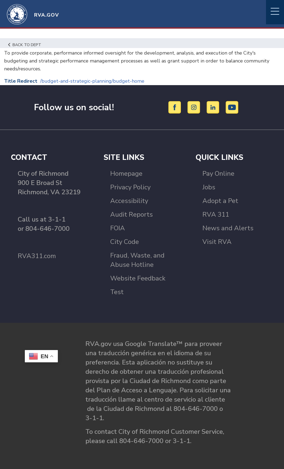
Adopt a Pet (220, 200)
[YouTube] (232, 107)
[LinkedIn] (213, 107)
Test (117, 292)
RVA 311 (215, 214)
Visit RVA (217, 241)
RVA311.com (37, 256)
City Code (124, 241)
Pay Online (218, 173)
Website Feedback (137, 278)
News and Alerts (227, 228)
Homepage (126, 173)
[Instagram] (194, 107)
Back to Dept (24, 44)
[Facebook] (175, 107)
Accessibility (129, 200)
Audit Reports (131, 214)
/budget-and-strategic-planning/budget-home (92, 81)
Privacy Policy (130, 187)
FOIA (117, 228)
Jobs (208, 187)
